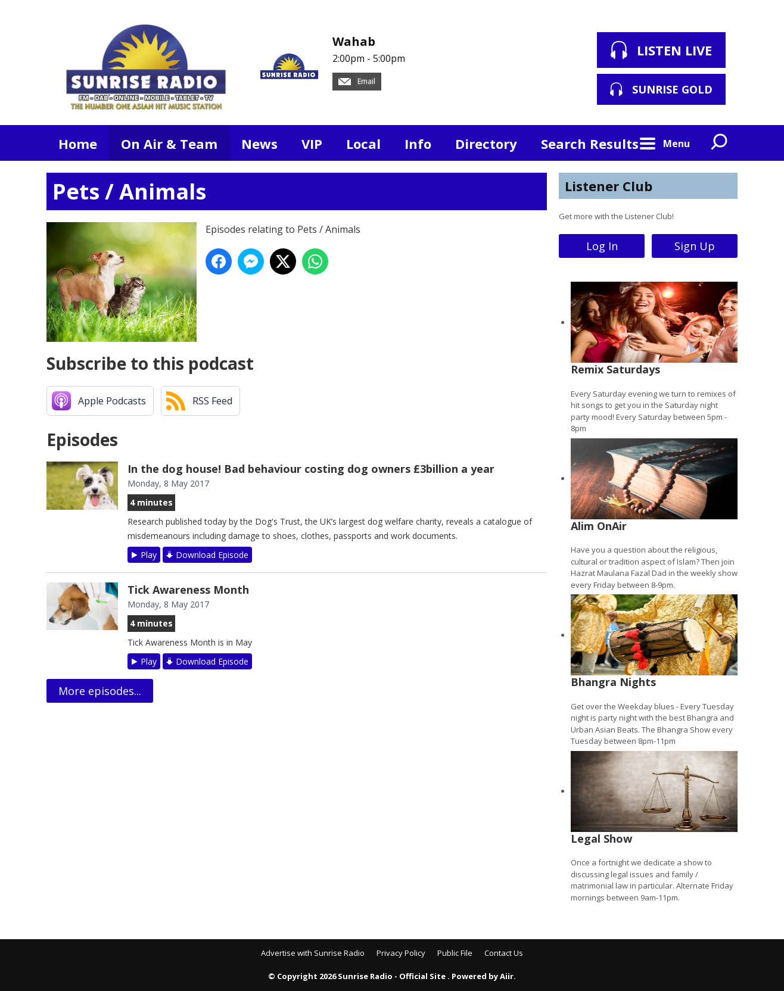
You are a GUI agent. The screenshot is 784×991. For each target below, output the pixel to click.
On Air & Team (169, 143)
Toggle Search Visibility (720, 143)
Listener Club (608, 186)
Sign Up (694, 246)
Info (418, 143)
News (259, 143)
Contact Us (503, 953)
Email (356, 81)
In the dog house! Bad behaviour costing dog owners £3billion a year (310, 469)
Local (363, 143)
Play (149, 554)
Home (77, 143)
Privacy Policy (401, 953)
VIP (311, 143)
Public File (454, 953)
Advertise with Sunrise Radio (313, 953)
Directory (486, 143)
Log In (602, 246)
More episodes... (99, 691)
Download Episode (212, 554)
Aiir (507, 976)
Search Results (590, 143)
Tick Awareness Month (188, 589)
